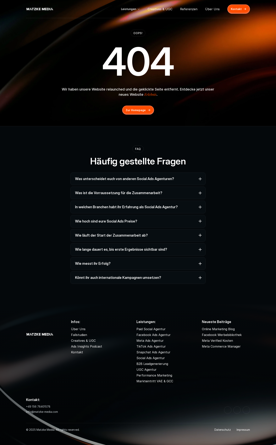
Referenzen (188, 9)
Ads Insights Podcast (86, 346)
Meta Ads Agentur (150, 341)
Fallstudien (79, 335)
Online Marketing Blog (218, 329)
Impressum (243, 429)
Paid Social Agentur (151, 329)
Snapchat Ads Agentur (153, 352)
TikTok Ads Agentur (151, 346)
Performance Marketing (154, 375)
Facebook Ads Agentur (153, 335)
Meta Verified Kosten (217, 341)
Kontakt (77, 352)
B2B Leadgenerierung (152, 364)
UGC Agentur (146, 369)
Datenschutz (222, 429)
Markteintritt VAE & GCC (154, 381)
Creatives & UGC (160, 9)
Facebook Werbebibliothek (222, 335)
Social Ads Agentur (150, 358)
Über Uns (212, 9)
